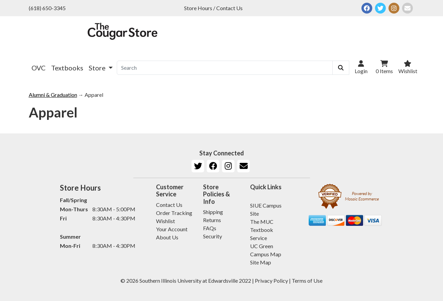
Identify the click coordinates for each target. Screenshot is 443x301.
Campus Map (265, 254)
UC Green (261, 246)
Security (212, 236)
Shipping (213, 212)
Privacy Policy (271, 280)
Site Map (260, 262)
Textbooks (67, 68)
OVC (38, 68)
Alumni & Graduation (53, 94)
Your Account (171, 229)
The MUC (261, 221)
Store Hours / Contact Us (213, 8)
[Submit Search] (340, 68)
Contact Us (169, 204)
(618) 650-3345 (47, 8)
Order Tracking (174, 213)
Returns (212, 220)
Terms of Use (307, 280)
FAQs (209, 228)
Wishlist (165, 221)
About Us (167, 237)
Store (98, 68)
